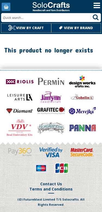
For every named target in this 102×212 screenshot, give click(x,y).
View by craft (26, 27)
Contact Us (51, 183)
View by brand (76, 27)
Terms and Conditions (51, 189)
